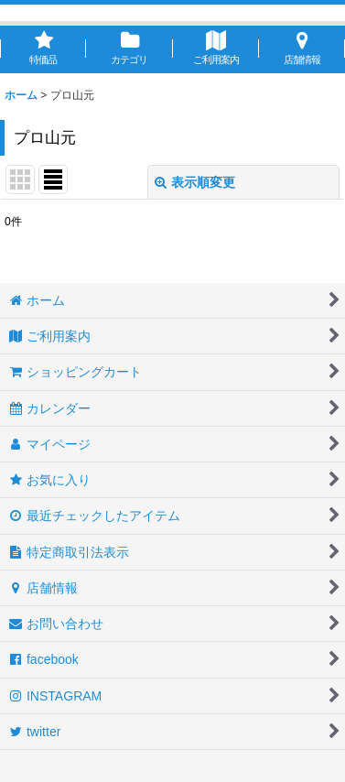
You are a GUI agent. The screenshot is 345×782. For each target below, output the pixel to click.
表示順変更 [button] (195, 182)
